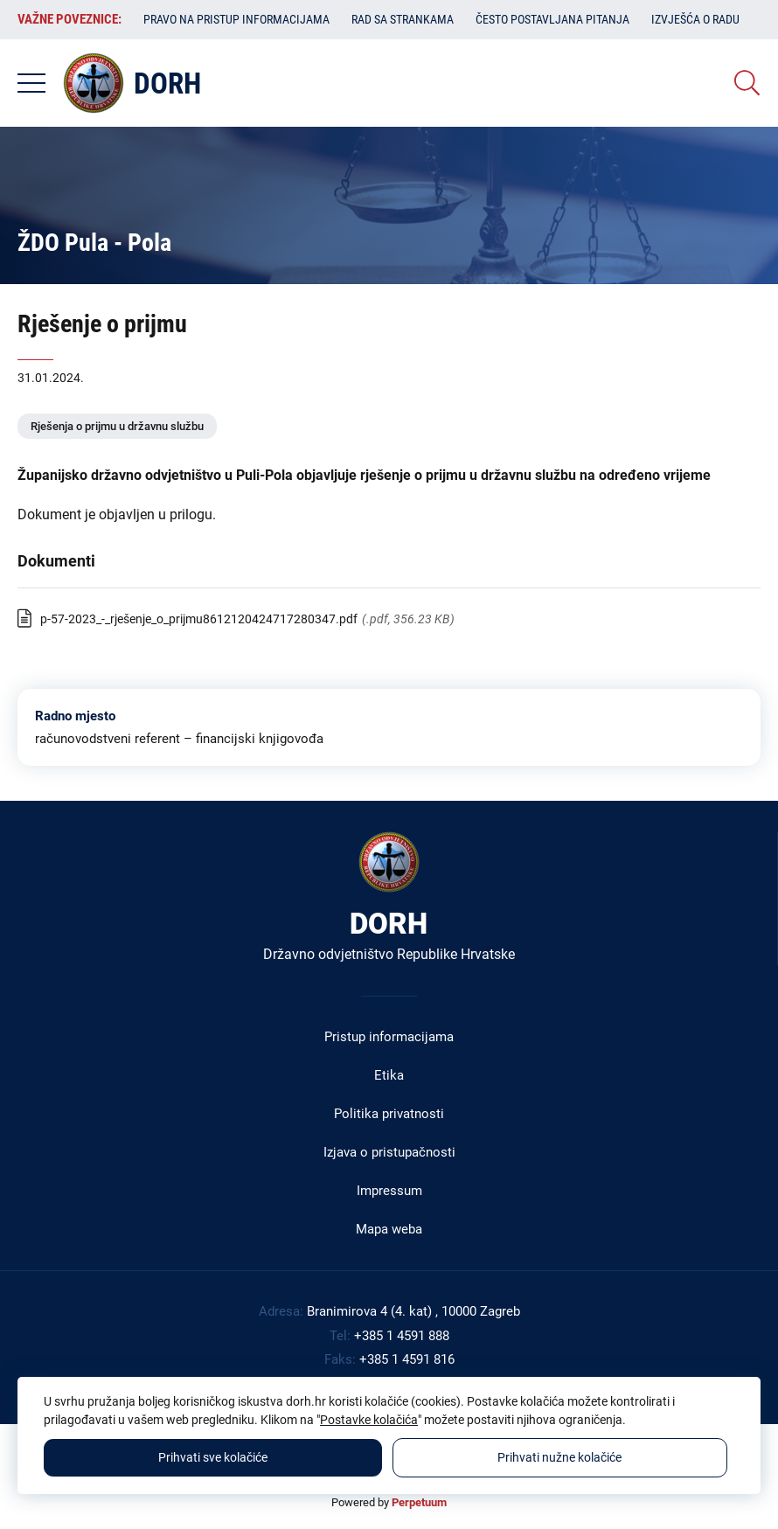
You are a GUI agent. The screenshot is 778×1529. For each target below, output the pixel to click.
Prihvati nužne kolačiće (559, 1457)
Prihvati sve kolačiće (212, 1457)
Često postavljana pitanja (552, 19)
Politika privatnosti (389, 1114)
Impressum (389, 1191)
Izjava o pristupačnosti (389, 1152)
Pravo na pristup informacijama (236, 19)
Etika (389, 1075)
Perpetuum (419, 1502)
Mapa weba (389, 1229)
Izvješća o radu (695, 19)
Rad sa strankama (402, 19)
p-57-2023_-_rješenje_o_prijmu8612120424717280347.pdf (199, 619)
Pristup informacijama (389, 1037)
